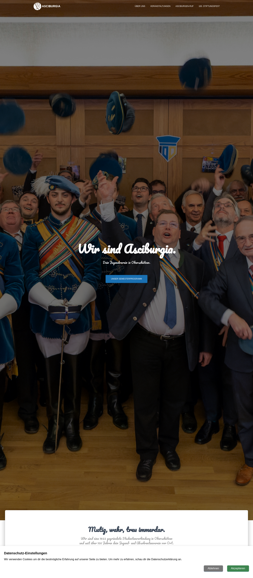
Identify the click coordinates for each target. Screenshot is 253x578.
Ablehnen (213, 568)
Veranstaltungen (160, 9)
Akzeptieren (238, 568)
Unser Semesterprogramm (126, 280)
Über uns (140, 9)
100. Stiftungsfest (209, 9)
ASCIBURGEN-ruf (184, 9)
